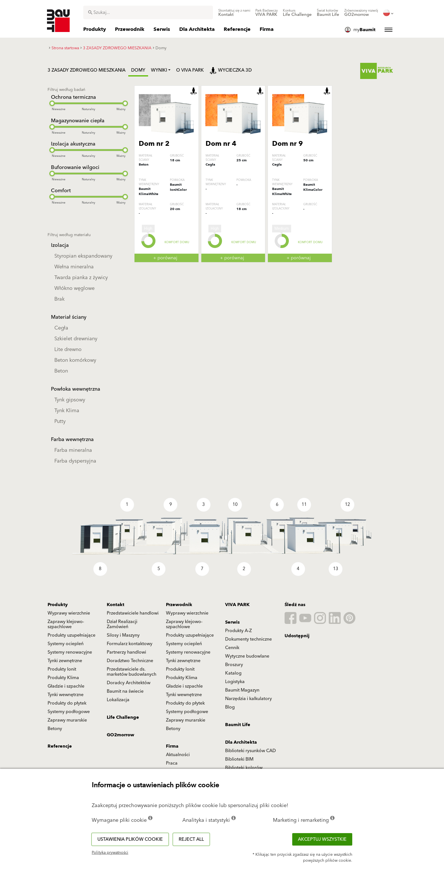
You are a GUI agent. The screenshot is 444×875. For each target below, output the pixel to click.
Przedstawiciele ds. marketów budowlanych (131, 671)
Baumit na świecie (125, 691)
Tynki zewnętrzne (65, 661)
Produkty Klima (63, 678)
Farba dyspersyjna (75, 461)
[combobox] (148, 12)
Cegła (61, 328)
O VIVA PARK (190, 70)
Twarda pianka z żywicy (81, 277)
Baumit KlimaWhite (148, 191)
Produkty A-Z (238, 631)
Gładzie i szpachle (66, 686)
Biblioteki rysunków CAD (250, 751)
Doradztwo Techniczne (130, 661)
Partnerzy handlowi (126, 652)
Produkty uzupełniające (71, 635)
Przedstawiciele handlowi (133, 613)
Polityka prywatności (110, 852)
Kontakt (115, 605)
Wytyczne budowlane (247, 656)
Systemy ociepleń (66, 644)
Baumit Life (237, 725)
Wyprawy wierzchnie (69, 613)
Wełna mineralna (74, 266)
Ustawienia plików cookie (130, 839)
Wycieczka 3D (231, 70)
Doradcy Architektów (128, 683)
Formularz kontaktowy (129, 644)
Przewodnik (179, 605)
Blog (230, 707)
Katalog (233, 673)
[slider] (52, 103)
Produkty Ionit (62, 669)
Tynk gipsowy (69, 399)
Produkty (58, 605)
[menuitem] (234, 12)
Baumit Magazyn (242, 690)
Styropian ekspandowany (83, 256)
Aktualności (178, 755)
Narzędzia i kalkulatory (248, 699)
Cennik (232, 648)
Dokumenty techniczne (248, 639)
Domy (138, 70)
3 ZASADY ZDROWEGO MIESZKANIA (86, 70)
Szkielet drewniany (75, 338)
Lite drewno (68, 349)
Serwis (232, 622)
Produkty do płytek (67, 703)
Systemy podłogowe (69, 712)
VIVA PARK (237, 605)
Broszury (234, 665)
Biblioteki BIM (239, 759)
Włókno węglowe (74, 288)
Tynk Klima (66, 410)
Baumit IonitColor (178, 187)
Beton (61, 371)
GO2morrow (120, 735)
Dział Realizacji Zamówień (122, 624)
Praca (172, 763)
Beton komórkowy (75, 360)
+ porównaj (165, 258)
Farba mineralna (73, 450)
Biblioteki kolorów (243, 768)
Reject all (191, 839)
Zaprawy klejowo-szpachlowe (66, 624)
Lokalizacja (118, 700)
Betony (55, 729)
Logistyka (235, 682)
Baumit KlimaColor (313, 187)
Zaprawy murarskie (67, 720)
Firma (172, 746)
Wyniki (159, 70)
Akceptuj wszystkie (322, 839)
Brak (59, 299)
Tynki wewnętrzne (66, 695)
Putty (60, 421)
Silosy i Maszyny (123, 635)
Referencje (60, 746)
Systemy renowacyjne (70, 652)
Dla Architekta (241, 742)
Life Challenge (123, 717)
